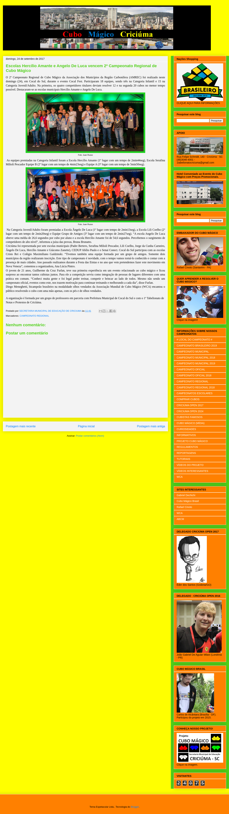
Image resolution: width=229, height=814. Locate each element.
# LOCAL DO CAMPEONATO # (194, 339)
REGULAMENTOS (187, 447)
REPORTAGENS (186, 453)
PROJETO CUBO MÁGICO (192, 441)
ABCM (180, 519)
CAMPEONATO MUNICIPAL (193, 351)
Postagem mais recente (21, 426)
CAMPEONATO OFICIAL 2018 (194, 375)
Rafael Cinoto (184, 507)
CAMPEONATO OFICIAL (191, 369)
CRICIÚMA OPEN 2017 (190, 405)
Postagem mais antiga (151, 426)
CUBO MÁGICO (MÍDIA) (190, 423)
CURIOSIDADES (186, 429)
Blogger (135, 806)
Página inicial (86, 426)
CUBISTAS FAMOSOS (189, 417)
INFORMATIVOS (186, 435)
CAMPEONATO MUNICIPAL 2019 (196, 363)
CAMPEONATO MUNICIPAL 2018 (196, 357)
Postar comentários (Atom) (90, 435)
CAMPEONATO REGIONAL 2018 (196, 387)
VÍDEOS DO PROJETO (190, 465)
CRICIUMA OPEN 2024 (190, 411)
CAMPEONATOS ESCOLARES (194, 393)
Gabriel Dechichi (186, 495)
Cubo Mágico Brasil (188, 501)
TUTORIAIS (183, 459)
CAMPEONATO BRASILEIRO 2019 (197, 345)
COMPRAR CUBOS (188, 399)
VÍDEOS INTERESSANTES (192, 471)
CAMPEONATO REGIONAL (34, 315)
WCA (180, 476)
